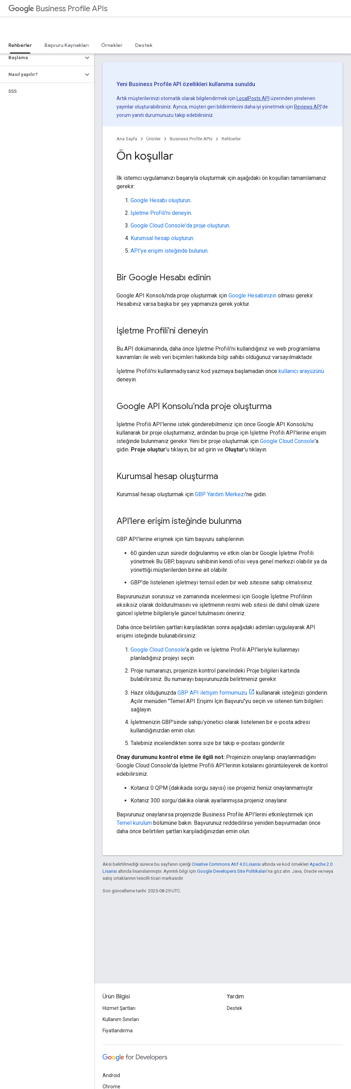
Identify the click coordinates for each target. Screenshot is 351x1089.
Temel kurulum (134, 823)
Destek (144, 45)
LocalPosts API (253, 98)
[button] (41, 58)
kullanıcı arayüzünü (301, 371)
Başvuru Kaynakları (66, 45)
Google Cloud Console (287, 441)
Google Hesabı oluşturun (160, 200)
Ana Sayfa (127, 138)
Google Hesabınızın (252, 295)
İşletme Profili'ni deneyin (161, 213)
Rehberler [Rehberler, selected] (20, 45)
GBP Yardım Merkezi (220, 494)
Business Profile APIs (57, 8)
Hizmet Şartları (119, 1008)
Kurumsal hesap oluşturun (162, 238)
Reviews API (307, 107)
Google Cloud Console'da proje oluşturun (180, 225)
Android (111, 1075)
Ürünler (153, 138)
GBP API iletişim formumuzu (212, 692)
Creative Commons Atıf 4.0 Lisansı (226, 864)
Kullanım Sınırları (121, 1019)
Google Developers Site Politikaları (232, 871)
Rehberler (231, 138)
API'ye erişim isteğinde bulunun (169, 250)
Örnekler (111, 45)
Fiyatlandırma (118, 1030)
